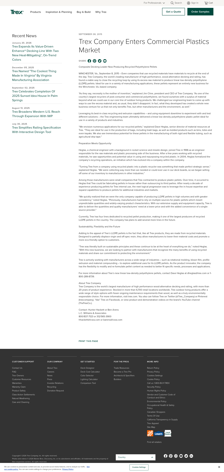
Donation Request (55, 390)
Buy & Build (84, 12)
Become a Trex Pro (122, 371)
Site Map (151, 427)
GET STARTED (88, 361)
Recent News (24, 36)
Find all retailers (154, 442)
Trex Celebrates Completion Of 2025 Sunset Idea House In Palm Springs (35, 95)
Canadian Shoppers (156, 412)
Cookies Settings (155, 375)
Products (35, 12)
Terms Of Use (153, 415)
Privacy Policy (153, 371)
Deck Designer (87, 368)
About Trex (52, 368)
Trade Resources (121, 368)
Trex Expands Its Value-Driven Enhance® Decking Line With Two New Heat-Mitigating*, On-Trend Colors (35, 53)
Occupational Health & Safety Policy (160, 407)
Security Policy (154, 386)
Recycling (51, 386)
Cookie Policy (153, 379)
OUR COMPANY (55, 361)
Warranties (16, 383)
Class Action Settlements (23, 394)
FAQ (14, 371)
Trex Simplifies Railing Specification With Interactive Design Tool (36, 129)
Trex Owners (18, 375)
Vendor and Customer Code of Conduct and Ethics (161, 396)
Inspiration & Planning (59, 12)
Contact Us (17, 368)
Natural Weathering (21, 398)
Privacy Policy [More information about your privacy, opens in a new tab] (67, 469)
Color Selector (87, 375)
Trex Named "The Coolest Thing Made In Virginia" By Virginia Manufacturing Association (34, 75)
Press (49, 379)
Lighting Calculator (89, 379)
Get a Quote (173, 12)
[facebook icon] (89, 61)
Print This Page (88, 341)
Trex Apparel (153, 423)
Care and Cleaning (20, 402)
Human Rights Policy (156, 390)
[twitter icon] (100, 61)
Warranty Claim (19, 386)
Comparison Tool (88, 383)
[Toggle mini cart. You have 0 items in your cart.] (208, 3)
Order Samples (200, 12)
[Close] (219, 467)
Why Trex (100, 12)
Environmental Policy (156, 401)
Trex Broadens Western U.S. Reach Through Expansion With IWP (36, 113)
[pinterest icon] (94, 61)
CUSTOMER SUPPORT (23, 361)
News (49, 375)
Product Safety (19, 390)
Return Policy (153, 368)
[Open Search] (176, 3)
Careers (50, 371)
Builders (117, 379)
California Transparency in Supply (162, 419)
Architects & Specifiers (124, 375)
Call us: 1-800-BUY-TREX (158, 383)
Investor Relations (55, 383)
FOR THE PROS (121, 361)
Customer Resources (21, 379)
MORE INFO (153, 361)
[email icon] (105, 61)
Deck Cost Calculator (90, 371)
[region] (112, 467)
